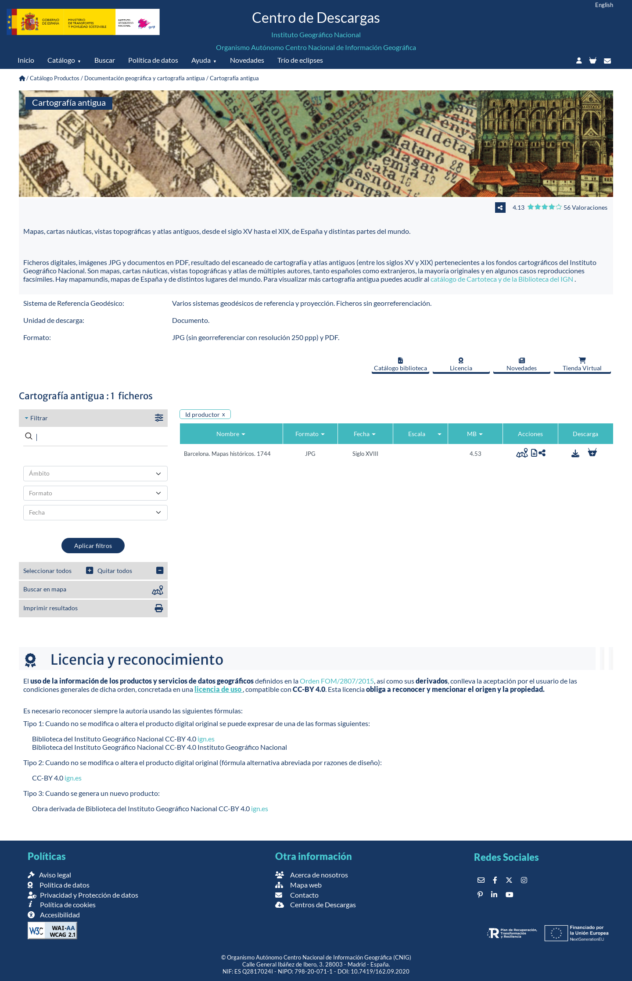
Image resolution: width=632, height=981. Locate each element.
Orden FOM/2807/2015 (337, 681)
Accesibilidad (54, 914)
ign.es (206, 738)
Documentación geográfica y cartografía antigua (144, 78)
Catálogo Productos (54, 78)
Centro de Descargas (316, 17)
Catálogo (61, 60)
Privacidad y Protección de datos (83, 895)
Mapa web (298, 885)
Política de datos (153, 60)
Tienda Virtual (582, 365)
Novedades (247, 60)
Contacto (297, 895)
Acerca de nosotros (311, 874)
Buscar (104, 60)
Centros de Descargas (315, 904)
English (604, 4)
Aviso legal (49, 874)
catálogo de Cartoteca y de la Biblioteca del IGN (503, 279)
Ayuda (201, 60)
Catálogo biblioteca (400, 365)
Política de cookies (62, 904)
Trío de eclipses (300, 60)
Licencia (461, 365)
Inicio (26, 60)
